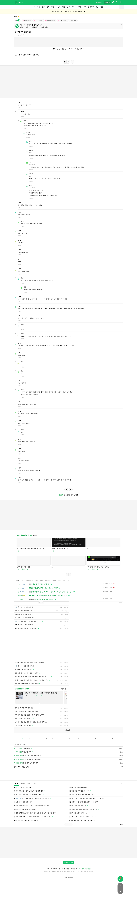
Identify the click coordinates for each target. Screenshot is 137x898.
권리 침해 (74, 868)
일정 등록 (25, 767)
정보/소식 (29, 580)
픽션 (63, 7)
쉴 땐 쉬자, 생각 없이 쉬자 (26, 763)
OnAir (41, 580)
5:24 (120, 783)
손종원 (50, 20)
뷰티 (73, 7)
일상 (43, 7)
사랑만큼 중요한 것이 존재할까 (29, 759)
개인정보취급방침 (84, 868)
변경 (101, 7)
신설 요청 (73, 20)
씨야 (38, 20)
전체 (17, 580)
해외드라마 (44, 27)
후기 (59, 580)
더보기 (64, 689)
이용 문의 (54, 868)
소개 (47, 868)
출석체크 (91, 7)
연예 (47, 7)
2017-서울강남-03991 (81, 871)
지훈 (62, 20)
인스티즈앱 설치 (68, 862)
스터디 (78, 7)
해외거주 (35, 27)
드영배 (53, 7)
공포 (68, 7)
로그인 (61, 495)
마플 (36, 580)
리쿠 (27, 20)
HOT (33, 7)
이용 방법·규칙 (99, 2)
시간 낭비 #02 (23, 748)
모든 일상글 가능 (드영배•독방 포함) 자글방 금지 (67, 11)
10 (78, 738)
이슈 (38, 7)
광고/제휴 (62, 868)
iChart (84, 7)
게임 (97, 7)
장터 (58, 7)
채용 (67, 868)
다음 (95, 738)
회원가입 (107, 2)
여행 (21, 27)
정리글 (54, 580)
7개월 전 (17, 35)
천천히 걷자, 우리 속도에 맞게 (28, 755)
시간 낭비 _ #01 (24, 752)
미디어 (47, 580)
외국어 (27, 27)
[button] (67, 574)
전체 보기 (17, 767)
